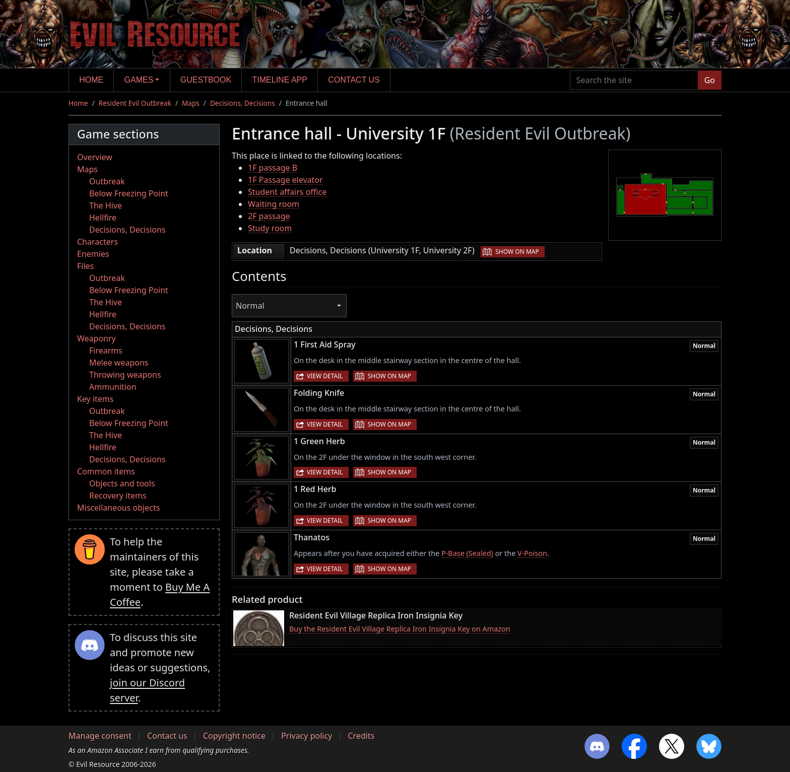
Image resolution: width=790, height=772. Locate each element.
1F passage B (272, 167)
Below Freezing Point (128, 193)
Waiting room (273, 203)
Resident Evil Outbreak (135, 103)
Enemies (93, 253)
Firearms (105, 350)
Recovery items (118, 495)
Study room (270, 228)
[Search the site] (634, 80)
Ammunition (113, 386)
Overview (94, 157)
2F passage (269, 216)
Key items (95, 398)
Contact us (354, 80)
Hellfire (102, 217)
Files (85, 265)
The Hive (105, 205)
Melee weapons (119, 362)
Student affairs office (287, 191)
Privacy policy (306, 735)
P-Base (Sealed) (467, 553)
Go (709, 80)
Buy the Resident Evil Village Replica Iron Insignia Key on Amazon (399, 629)
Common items (106, 471)
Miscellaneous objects (118, 507)
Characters (97, 241)
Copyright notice (234, 735)
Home (91, 80)
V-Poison (532, 553)
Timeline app (279, 80)
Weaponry (96, 338)
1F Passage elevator (285, 179)
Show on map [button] (517, 251)
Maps (191, 103)
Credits (361, 735)
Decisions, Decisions (242, 103)
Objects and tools (122, 483)
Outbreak (107, 181)
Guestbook (205, 80)
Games (139, 80)
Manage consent (100, 735)
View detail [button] (325, 376)
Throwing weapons (125, 374)
